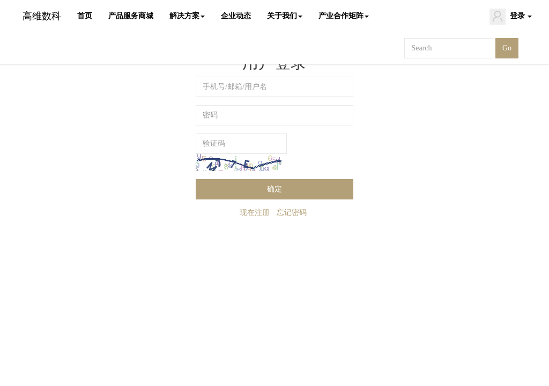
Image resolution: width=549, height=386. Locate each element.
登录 (510, 17)
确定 (274, 189)
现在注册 (255, 213)
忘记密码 (292, 213)
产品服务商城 (130, 16)
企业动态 (236, 16)
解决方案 (187, 16)
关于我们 (284, 16)
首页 (84, 16)
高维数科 (42, 16)
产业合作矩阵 (343, 16)
